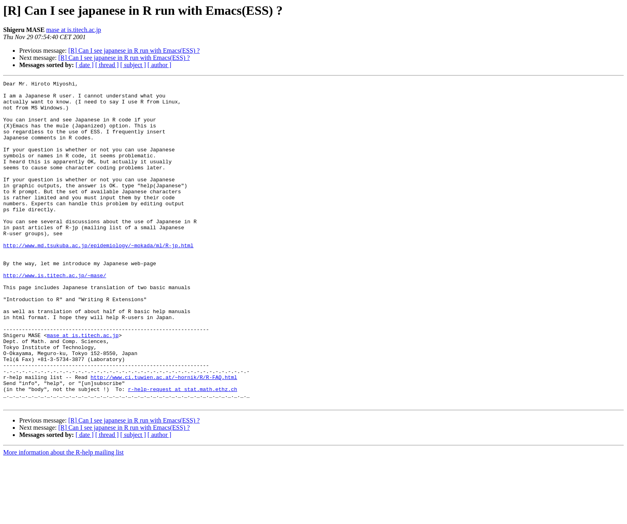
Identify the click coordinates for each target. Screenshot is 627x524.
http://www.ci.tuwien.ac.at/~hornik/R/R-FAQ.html (163, 437)
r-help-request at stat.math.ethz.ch (182, 451)
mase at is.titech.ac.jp (73, 29)
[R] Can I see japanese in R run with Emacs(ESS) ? (134, 50)
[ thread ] (107, 65)
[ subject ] (133, 65)
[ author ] (160, 65)
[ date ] (85, 65)
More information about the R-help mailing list (63, 517)
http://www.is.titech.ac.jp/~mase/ (54, 314)
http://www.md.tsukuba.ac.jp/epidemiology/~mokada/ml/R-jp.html (98, 278)
